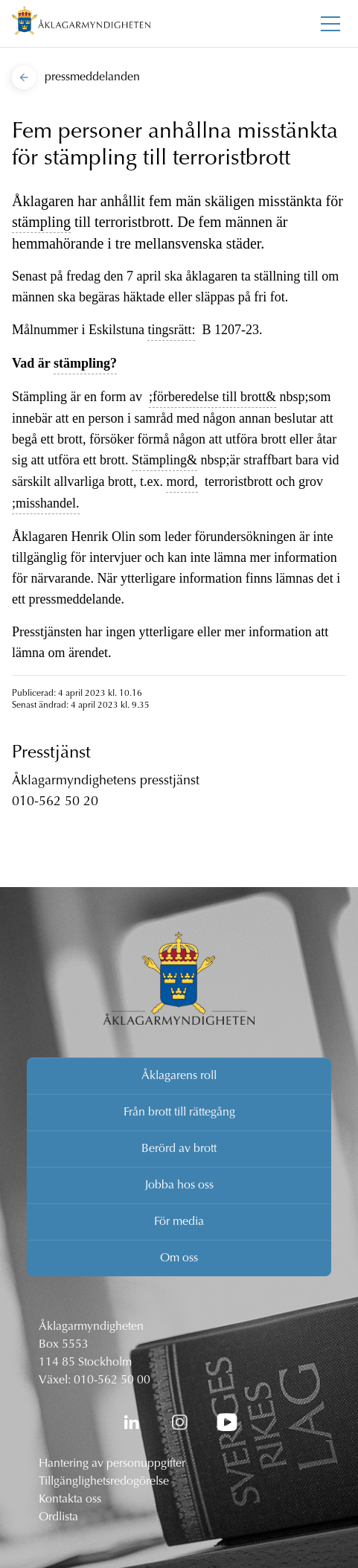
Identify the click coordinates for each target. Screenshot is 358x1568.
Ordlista (58, 1517)
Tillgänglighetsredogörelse (104, 1482)
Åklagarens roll (179, 1076)
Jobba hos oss (179, 1185)
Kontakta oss (70, 1499)
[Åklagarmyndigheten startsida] (81, 23)
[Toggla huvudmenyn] (330, 23)
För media (179, 1222)
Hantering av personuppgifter (112, 1464)
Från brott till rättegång (179, 1113)
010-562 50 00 (112, 1380)
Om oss (179, 1258)
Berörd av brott (179, 1149)
